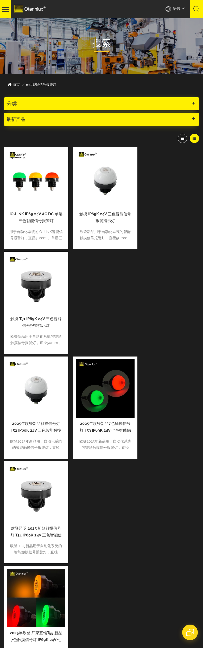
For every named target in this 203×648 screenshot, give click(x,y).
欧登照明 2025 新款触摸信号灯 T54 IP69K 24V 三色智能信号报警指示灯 (168, 317)
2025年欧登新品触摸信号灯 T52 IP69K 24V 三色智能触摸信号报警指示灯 (34, 317)
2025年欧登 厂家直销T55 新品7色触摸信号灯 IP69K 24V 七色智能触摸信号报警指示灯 (34, 419)
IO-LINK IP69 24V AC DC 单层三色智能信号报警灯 (34, 215)
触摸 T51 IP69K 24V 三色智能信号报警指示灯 (168, 215)
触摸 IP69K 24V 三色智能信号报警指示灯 (101, 215)
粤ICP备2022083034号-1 (106, 626)
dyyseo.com (100, 620)
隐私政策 (42, 626)
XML (27, 626)
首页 (14, 84)
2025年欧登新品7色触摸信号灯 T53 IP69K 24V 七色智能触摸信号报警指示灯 (101, 317)
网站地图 (13, 626)
